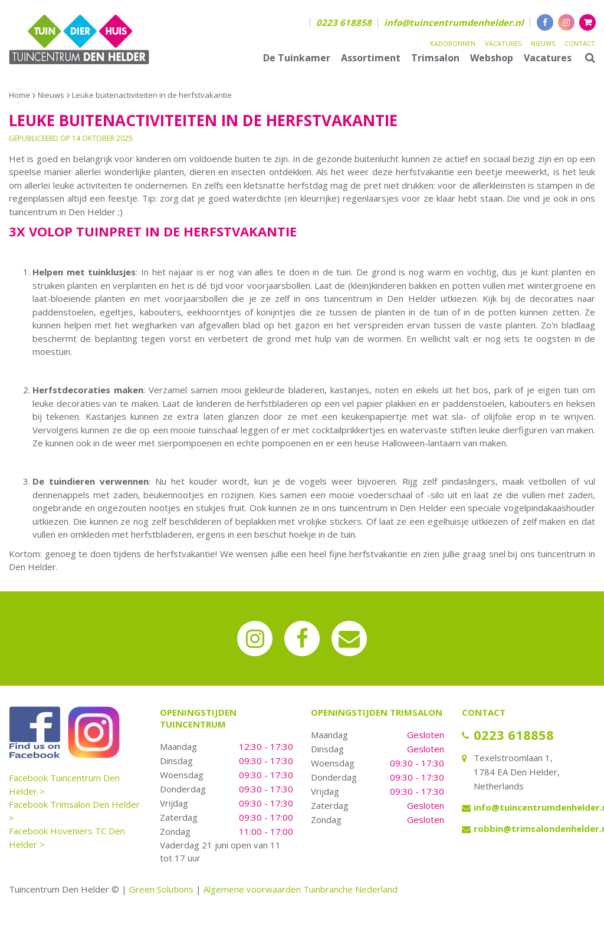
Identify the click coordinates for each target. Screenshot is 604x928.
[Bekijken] (587, 22)
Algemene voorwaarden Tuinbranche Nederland (300, 889)
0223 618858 (344, 22)
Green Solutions (161, 889)
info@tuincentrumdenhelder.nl (454, 22)
